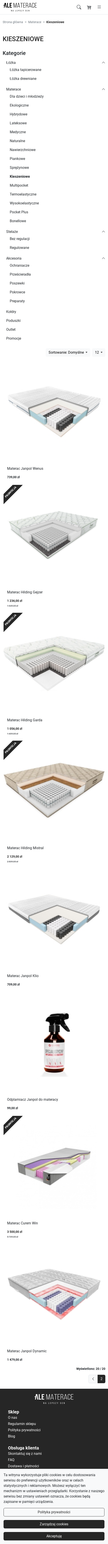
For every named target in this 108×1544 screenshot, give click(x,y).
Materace (34, 22)
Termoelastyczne (23, 194)
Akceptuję (54, 1536)
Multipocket (19, 185)
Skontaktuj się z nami (25, 1453)
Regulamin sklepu (22, 1424)
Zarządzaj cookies (54, 1524)
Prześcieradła (20, 274)
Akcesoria (14, 258)
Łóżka (11, 62)
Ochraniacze (19, 265)
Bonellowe (18, 221)
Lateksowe (18, 123)
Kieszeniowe (20, 176)
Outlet (11, 329)
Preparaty (17, 301)
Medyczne (18, 132)
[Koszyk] (89, 7)
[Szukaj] (79, 7)
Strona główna (13, 22)
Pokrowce (17, 292)
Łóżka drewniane (23, 79)
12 (97, 352)
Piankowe (17, 159)
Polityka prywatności (54, 1512)
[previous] (93, 1379)
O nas (12, 1417)
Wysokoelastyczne (24, 203)
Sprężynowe (19, 167)
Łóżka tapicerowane (25, 70)
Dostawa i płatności (23, 1466)
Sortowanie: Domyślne (67, 352)
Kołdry (11, 312)
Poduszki (13, 320)
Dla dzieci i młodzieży (27, 96)
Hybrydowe (18, 114)
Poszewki (17, 283)
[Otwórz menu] (99, 7)
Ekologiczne (19, 105)
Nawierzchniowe (22, 150)
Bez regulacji (20, 239)
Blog (11, 1436)
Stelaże (12, 232)
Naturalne (17, 141)
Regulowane (19, 248)
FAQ (11, 1460)
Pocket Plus (19, 212)
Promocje (13, 338)
